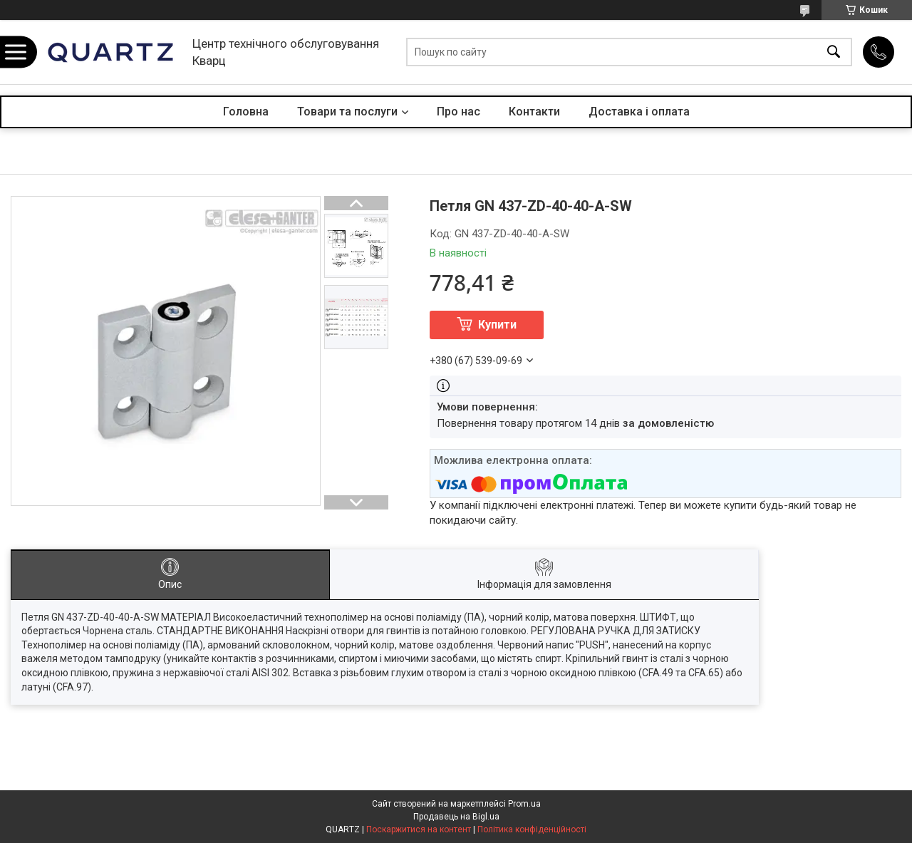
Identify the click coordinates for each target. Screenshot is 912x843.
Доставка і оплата (639, 111)
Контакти (534, 111)
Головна (246, 111)
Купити (497, 324)
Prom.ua (524, 804)
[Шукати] (834, 52)
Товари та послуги (347, 111)
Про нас (458, 111)
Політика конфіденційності (531, 829)
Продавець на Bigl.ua (456, 817)
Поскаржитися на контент (418, 829)
